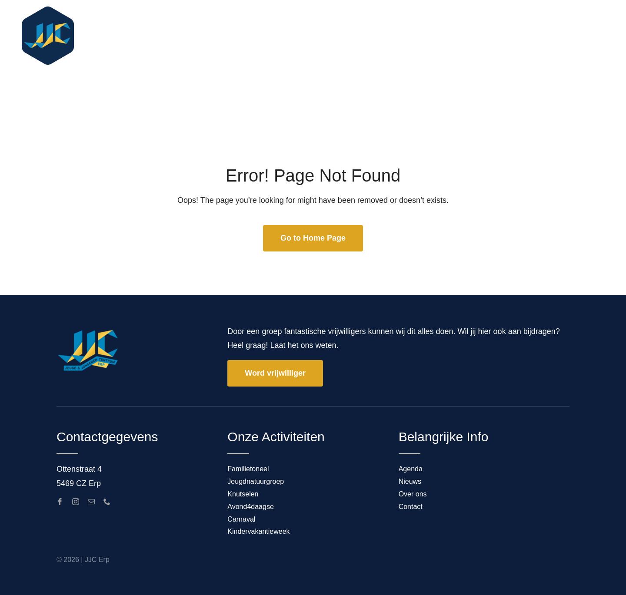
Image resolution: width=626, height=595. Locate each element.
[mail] (91, 501)
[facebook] (60, 501)
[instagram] (75, 501)
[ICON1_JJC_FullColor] (48, 10)
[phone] (106, 501)
